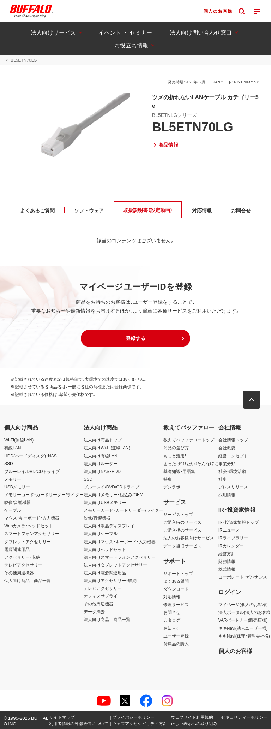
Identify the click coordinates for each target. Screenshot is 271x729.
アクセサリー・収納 (22, 557)
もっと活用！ (175, 455)
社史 (222, 479)
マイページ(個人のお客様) (243, 604)
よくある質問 (176, 581)
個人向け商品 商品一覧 (27, 580)
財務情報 (226, 561)
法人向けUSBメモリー (105, 502)
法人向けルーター (101, 463)
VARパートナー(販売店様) (243, 620)
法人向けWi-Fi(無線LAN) (107, 447)
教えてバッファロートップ (188, 440)
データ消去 (94, 611)
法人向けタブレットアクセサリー (115, 565)
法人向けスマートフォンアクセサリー (120, 557)
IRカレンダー (231, 546)
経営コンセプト (233, 455)
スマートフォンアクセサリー (31, 533)
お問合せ (171, 612)
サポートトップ (178, 573)
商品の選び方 (176, 447)
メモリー (12, 479)
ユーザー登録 (176, 636)
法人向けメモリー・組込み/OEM (113, 494)
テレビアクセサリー (23, 565)
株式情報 (226, 569)
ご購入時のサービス (182, 522)
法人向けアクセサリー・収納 (110, 580)
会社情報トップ (233, 440)
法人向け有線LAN (100, 455)
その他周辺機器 (19, 572)
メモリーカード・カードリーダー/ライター (44, 494)
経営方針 (226, 553)
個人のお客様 (235, 650)
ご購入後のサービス (182, 530)
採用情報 (226, 494)
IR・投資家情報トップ (238, 522)
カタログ (171, 620)
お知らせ (171, 628)
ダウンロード (176, 589)
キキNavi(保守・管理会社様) (244, 636)
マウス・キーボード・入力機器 (31, 518)
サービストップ (178, 514)
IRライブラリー (233, 537)
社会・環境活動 (232, 471)
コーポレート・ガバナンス (242, 577)
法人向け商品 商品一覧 (107, 619)
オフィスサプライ (101, 596)
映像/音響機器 (17, 502)
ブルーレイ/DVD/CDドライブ (32, 471)
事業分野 (226, 463)
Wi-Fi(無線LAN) (19, 440)
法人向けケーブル (101, 533)
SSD (8, 463)
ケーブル (12, 510)
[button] (135, 338)
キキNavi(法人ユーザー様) (243, 628)
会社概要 (226, 447)
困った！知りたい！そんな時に (190, 463)
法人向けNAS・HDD (102, 471)
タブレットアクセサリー (27, 541)
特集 (167, 479)
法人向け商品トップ (103, 440)
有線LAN (12, 447)
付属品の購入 (176, 643)
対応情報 (171, 596)
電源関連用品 (17, 549)
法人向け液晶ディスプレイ (109, 525)
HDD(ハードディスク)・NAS (30, 455)
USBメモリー (17, 487)
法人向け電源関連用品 (105, 572)
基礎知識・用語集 (179, 471)
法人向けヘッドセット (105, 549)
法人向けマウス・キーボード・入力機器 (120, 541)
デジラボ (171, 487)
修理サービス (176, 604)
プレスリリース (233, 487)
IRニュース (229, 530)
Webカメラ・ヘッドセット (28, 525)
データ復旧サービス (182, 546)
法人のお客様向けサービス (188, 537)
